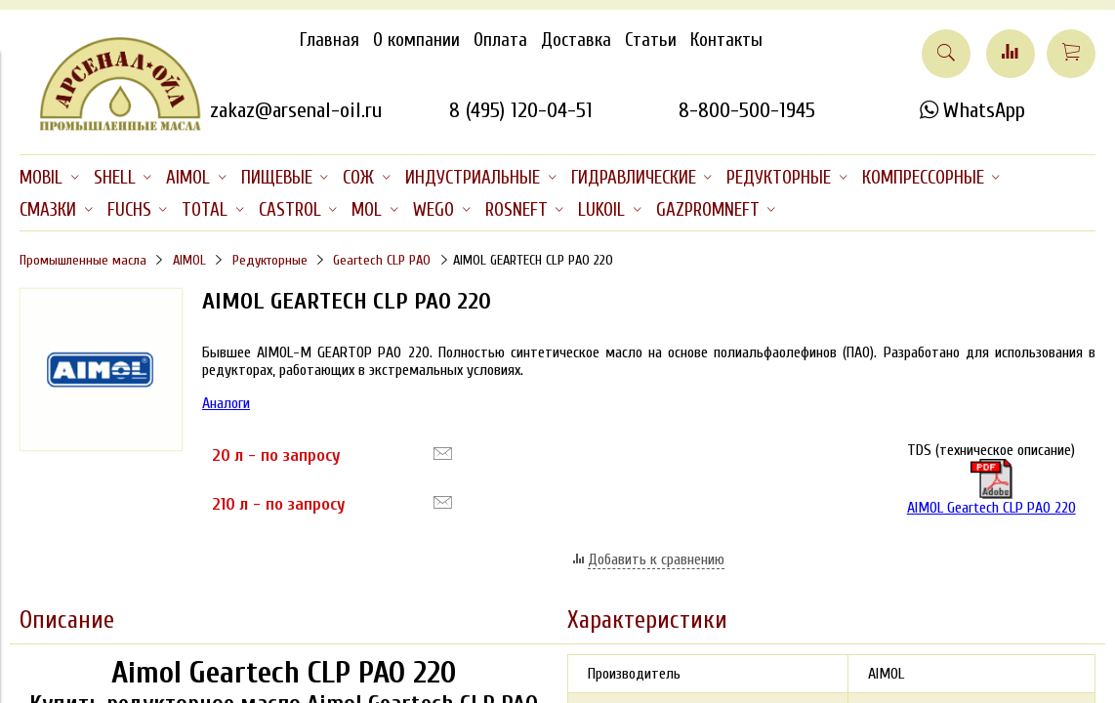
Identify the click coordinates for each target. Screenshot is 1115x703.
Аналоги (226, 403)
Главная (329, 40)
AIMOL (189, 260)
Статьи (651, 40)
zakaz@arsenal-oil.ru (296, 110)
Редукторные (270, 260)
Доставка (576, 40)
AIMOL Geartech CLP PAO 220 (991, 488)
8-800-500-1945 (747, 110)
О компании (416, 40)
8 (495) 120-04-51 (521, 110)
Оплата (500, 40)
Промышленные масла (83, 260)
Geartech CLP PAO (382, 260)
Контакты (726, 40)
